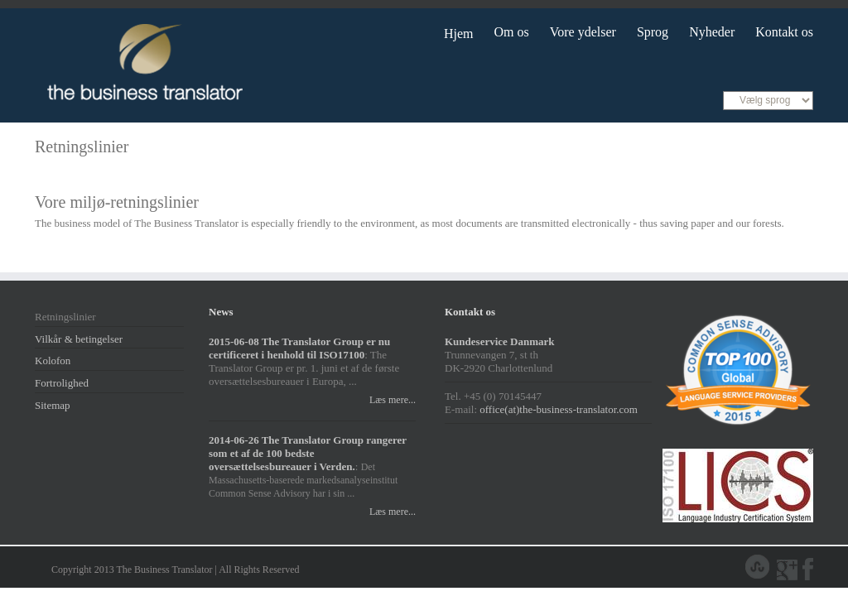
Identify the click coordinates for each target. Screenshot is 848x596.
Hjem (459, 33)
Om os (511, 32)
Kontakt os (784, 32)
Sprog (652, 32)
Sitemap (52, 405)
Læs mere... (390, 400)
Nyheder (712, 32)
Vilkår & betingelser (79, 339)
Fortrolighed (62, 383)
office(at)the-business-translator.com (558, 409)
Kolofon (52, 360)
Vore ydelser (583, 32)
